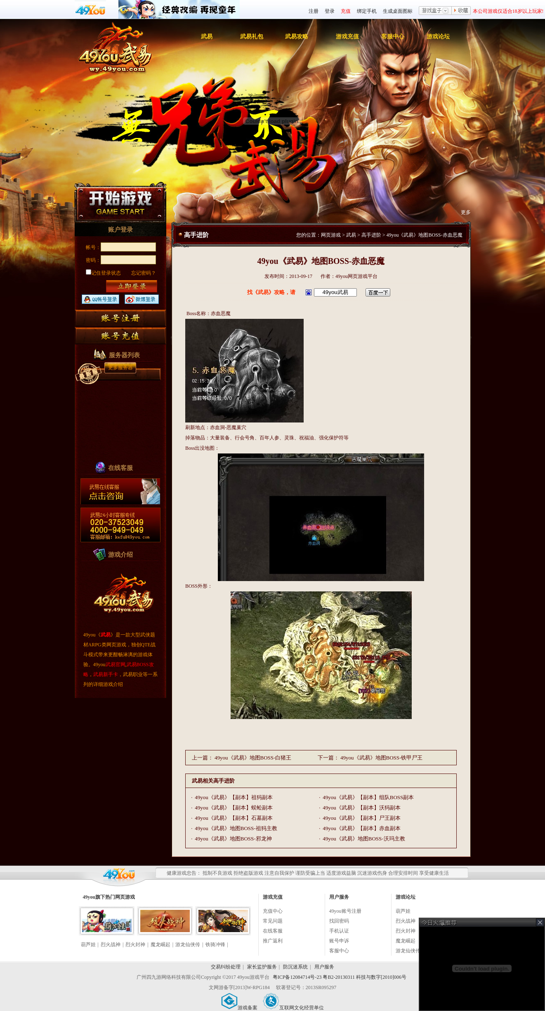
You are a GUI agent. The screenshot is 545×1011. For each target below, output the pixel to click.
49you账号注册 (345, 911)
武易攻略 (296, 36)
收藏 (461, 11)
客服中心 (392, 36)
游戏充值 (347, 36)
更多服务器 (120, 367)
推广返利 (273, 941)
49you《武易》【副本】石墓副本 (234, 818)
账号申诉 (339, 941)
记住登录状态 (103, 273)
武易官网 (115, 664)
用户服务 (324, 967)
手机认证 (339, 931)
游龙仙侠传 (187, 944)
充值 (346, 11)
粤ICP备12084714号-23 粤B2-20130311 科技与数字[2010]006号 (339, 977)
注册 (314, 11)
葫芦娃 (88, 944)
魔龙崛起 (160, 944)
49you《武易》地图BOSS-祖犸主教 (236, 828)
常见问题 (273, 921)
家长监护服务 (262, 967)
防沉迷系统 (295, 967)
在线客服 (273, 931)
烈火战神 (110, 944)
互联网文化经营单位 (293, 1008)
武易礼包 (251, 36)
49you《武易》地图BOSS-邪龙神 (233, 838)
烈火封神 (135, 944)
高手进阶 (371, 235)
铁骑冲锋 (215, 944)
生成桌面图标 (398, 11)
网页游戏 (331, 235)
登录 (330, 11)
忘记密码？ (143, 273)
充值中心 (273, 911)
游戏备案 (239, 1008)
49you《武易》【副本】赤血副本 (362, 828)
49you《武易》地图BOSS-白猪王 (253, 758)
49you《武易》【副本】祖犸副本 (234, 797)
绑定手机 (367, 11)
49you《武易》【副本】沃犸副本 (362, 808)
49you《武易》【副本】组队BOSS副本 (368, 797)
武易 (206, 36)
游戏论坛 (438, 36)
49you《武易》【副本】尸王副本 (362, 818)
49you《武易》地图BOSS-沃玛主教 (364, 838)
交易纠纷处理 (226, 967)
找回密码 (339, 921)
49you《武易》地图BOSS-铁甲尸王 (381, 758)
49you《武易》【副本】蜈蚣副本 (234, 808)
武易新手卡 (105, 674)
